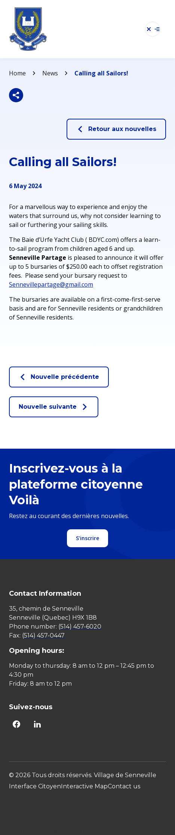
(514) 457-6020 (79, 626)
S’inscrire (87, 538)
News (50, 73)
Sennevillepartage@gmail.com (51, 284)
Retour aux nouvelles (116, 129)
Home (17, 73)
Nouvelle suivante (54, 406)
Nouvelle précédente (59, 377)
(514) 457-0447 (43, 635)
